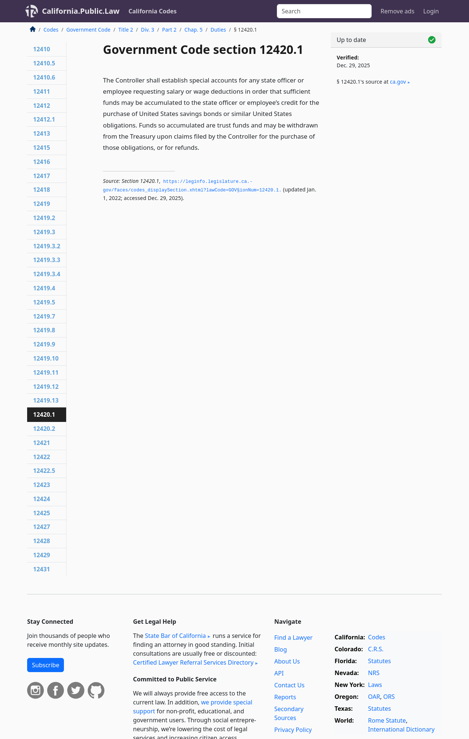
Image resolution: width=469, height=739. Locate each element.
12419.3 (44, 232)
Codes (50, 29)
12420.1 (44, 414)
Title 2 (126, 29)
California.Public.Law (81, 11)
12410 (41, 49)
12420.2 (44, 429)
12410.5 (44, 63)
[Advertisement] (386, 214)
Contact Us (289, 685)
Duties (218, 29)
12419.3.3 (46, 260)
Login (431, 11)
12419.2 (44, 218)
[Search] (324, 11)
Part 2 (169, 29)
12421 (41, 443)
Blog (280, 649)
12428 (41, 541)
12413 (41, 133)
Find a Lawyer (293, 637)
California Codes (153, 11)
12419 (41, 204)
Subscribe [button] (45, 665)
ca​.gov (398, 81)
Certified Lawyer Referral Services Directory (193, 662)
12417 (41, 176)
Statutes (379, 661)
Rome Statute (387, 720)
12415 (41, 147)
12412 (41, 105)
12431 (41, 569)
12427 (41, 527)
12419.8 (44, 330)
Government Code (88, 29)
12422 (41, 457)
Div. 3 (147, 29)
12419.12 (46, 387)
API (279, 673)
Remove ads (397, 11)
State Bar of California (175, 636)
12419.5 (44, 302)
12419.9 (44, 344)
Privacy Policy (293, 730)
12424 (41, 499)
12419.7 (44, 316)
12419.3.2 (46, 246)
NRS (373, 673)
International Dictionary (401, 729)
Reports (285, 697)
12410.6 (44, 77)
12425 (41, 513)
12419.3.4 (46, 274)
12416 (41, 162)
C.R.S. (376, 649)
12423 (41, 485)
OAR (374, 697)
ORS (389, 697)
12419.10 (46, 358)
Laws (375, 685)
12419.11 (46, 372)
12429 (41, 555)
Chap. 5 (193, 29)
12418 (41, 189)
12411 (41, 91)
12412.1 (44, 119)
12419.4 (44, 288)
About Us (287, 661)
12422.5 (44, 471)
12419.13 (46, 400)
